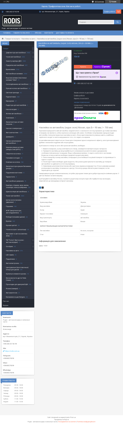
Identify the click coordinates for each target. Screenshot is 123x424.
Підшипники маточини (14, 173)
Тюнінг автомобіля (13, 196)
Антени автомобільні (13, 113)
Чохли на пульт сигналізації (16, 229)
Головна (6, 33)
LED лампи (10, 255)
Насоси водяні (11, 109)
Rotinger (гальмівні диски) (15, 217)
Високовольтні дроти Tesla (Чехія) (16, 279)
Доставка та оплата (65, 33)
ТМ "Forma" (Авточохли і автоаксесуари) (15, 241)
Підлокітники (11, 97)
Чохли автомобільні (13, 57)
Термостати (10, 177)
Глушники (9, 206)
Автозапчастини (12, 132)
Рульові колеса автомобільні (17, 88)
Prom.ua (73, 417)
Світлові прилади (12, 92)
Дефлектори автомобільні (16, 53)
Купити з (102, 67)
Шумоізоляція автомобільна (16, 191)
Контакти (48, 33)
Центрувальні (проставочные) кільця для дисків (17, 269)
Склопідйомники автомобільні (17, 84)
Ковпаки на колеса (13, 162)
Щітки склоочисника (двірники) (13, 201)
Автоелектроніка (12, 263)
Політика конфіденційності (86, 422)
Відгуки (5, 305)
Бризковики (10, 69)
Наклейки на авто (28, 39)
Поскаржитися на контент (67, 422)
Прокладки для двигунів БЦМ (17, 284)
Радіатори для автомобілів (16, 105)
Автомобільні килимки (14, 74)
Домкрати (10, 137)
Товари (5, 48)
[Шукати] (117, 22)
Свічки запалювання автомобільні (13, 142)
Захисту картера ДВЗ (14, 61)
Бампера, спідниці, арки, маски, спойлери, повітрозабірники (17, 186)
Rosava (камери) (12, 288)
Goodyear (9, 246)
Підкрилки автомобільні (15, 65)
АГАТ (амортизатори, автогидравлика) (14, 212)
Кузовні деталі (11, 225)
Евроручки (10, 101)
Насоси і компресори (14, 128)
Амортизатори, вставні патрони (14, 123)
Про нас (38, 33)
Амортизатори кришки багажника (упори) (18, 167)
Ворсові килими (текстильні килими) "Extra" (16, 79)
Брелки (8, 221)
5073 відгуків (99, 2)
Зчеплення (10, 118)
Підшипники (10, 259)
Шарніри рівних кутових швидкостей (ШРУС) (14, 148)
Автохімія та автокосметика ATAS (16, 235)
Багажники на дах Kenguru (15, 297)
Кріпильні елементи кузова (16, 274)
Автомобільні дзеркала (15, 181)
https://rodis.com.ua (12, 351)
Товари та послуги (21, 33)
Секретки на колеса (13, 154)
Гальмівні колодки (13, 158)
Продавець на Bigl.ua (61, 419)
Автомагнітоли (11, 293)
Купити (83, 67)
